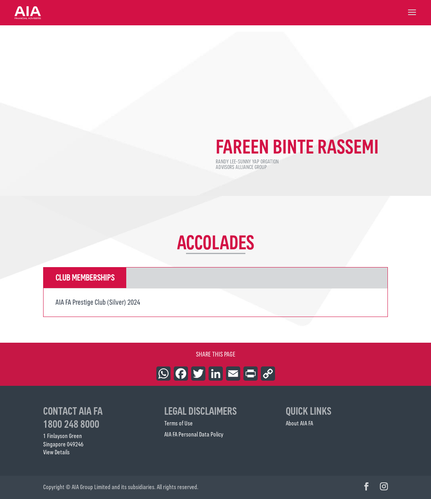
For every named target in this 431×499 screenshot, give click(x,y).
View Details (56, 452)
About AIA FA (299, 423)
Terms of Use (178, 423)
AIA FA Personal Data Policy (193, 434)
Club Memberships (84, 277)
